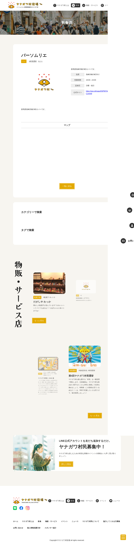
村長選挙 (33, 61)
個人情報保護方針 (34, 528)
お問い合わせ (18, 528)
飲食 (39, 521)
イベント (64, 521)
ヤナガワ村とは (28, 521)
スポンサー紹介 (50, 528)
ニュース (75, 521)
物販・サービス (51, 521)
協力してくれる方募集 (111, 521)
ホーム (15, 521)
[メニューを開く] (123, 537)
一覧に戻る (67, 186)
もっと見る (39, 321)
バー (23, 61)
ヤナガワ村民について (90, 521)
